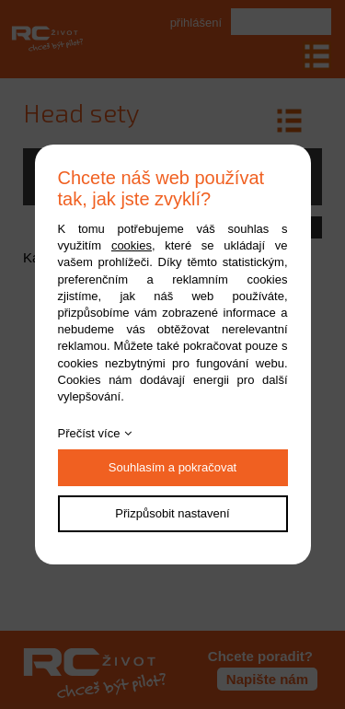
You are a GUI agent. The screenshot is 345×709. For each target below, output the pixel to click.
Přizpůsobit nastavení (172, 513)
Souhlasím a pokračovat (172, 467)
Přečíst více (89, 433)
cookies (131, 245)
